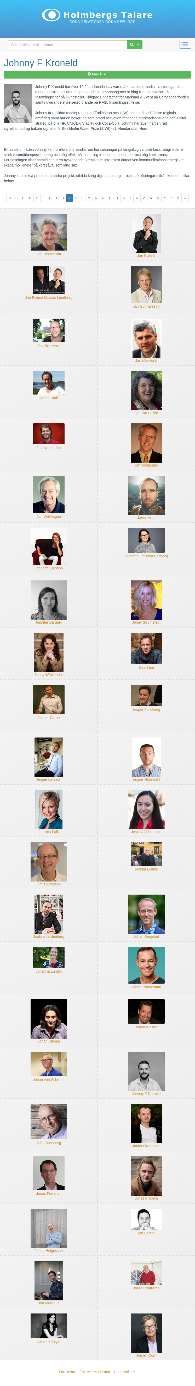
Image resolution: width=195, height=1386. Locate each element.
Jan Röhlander (146, 465)
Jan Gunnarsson (146, 306)
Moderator (102, 1372)
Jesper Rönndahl (146, 779)
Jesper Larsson (48, 779)
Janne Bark (48, 398)
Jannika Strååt (146, 413)
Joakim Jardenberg (48, 936)
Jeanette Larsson (49, 568)
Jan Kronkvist (49, 345)
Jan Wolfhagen (49, 516)
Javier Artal (146, 517)
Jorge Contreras (146, 1288)
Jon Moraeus (48, 1303)
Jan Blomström (49, 254)
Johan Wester (146, 1027)
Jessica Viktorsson (146, 832)
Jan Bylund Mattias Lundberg (48, 298)
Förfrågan (97, 74)
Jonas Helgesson (49, 1251)
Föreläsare (67, 1372)
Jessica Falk (49, 832)
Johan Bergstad (146, 936)
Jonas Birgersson (146, 1146)
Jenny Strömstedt (146, 622)
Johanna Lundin (49, 971)
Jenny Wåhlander (49, 675)
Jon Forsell (146, 1233)
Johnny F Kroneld (146, 1093)
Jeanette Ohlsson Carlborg (146, 556)
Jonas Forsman (48, 1193)
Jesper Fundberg (146, 709)
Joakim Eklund (146, 869)
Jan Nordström (49, 448)
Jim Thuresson (49, 884)
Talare (85, 1372)
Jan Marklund (146, 360)
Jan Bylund (146, 256)
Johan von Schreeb (49, 1080)
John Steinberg (48, 1143)
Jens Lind (146, 668)
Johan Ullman (49, 1041)
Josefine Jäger (49, 1341)
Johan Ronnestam (146, 987)
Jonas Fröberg (146, 1198)
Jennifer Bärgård (48, 622)
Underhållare (124, 1372)
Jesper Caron (49, 718)
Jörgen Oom (146, 1355)
